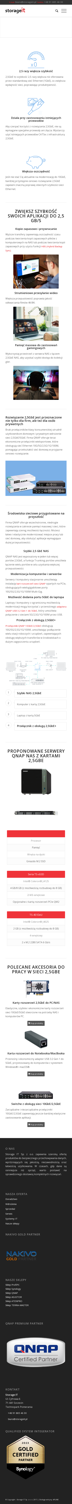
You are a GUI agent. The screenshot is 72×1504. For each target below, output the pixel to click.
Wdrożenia (10, 1203)
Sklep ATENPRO (13, 1301)
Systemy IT (11, 1218)
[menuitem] (55, 11)
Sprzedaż (10, 1208)
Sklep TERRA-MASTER (17, 1305)
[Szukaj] (55, 11)
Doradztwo (11, 1198)
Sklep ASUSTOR (13, 1296)
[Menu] (62, 11)
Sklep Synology (13, 1288)
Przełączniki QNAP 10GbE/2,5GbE (23, 625)
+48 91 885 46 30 (53, 1)
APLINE (56, 1499)
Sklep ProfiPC (12, 1284)
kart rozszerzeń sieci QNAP (31, 583)
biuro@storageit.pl (25, 1)
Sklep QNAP (11, 1292)
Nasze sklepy (12, 1223)
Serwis (8, 1213)
